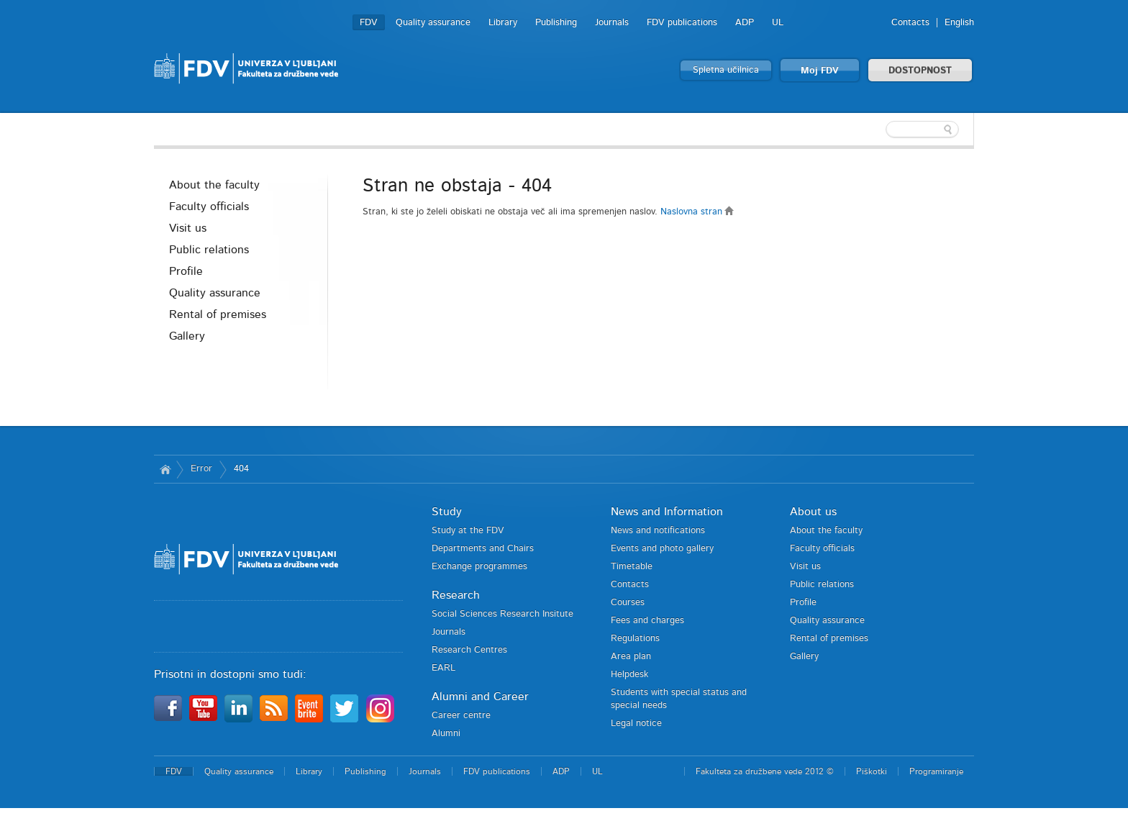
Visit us (187, 228)
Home (165, 469)
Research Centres (469, 650)
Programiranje (936, 771)
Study (447, 511)
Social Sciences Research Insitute (502, 614)
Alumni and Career (480, 696)
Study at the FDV (468, 530)
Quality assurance (433, 22)
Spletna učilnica (726, 70)
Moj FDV (820, 71)
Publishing (556, 22)
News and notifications (658, 530)
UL (777, 22)
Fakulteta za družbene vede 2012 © (765, 771)
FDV (369, 22)
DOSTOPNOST (920, 71)
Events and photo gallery (662, 548)
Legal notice (636, 723)
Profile (186, 271)
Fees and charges (647, 620)
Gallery (187, 336)
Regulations (635, 638)
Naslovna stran (697, 212)
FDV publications (682, 22)
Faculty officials (209, 206)
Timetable (631, 566)
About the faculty (214, 185)
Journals (612, 22)
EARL (443, 668)
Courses (628, 602)
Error (201, 468)
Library (502, 22)
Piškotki (871, 771)
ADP (744, 22)
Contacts (910, 22)
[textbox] (880, 129)
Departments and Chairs (483, 548)
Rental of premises (217, 314)
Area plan (631, 656)
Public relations (209, 249)
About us (813, 511)
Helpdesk (629, 674)
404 (241, 468)
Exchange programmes (479, 566)
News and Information (667, 511)
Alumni (446, 733)
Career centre (461, 715)
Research (456, 595)
